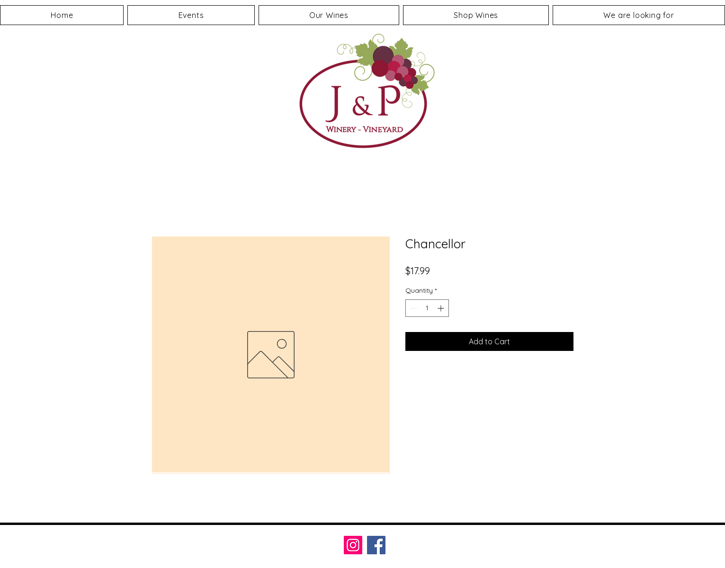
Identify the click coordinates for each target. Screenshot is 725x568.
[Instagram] (353, 545)
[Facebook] (376, 545)
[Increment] (442, 308)
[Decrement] (413, 308)
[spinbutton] (427, 308)
